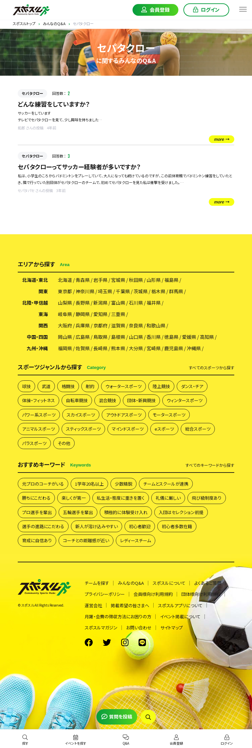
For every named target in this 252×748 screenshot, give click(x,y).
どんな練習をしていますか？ (54, 104)
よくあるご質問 (208, 583)
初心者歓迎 (140, 526)
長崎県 (100, 348)
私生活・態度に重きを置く (121, 498)
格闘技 (68, 386)
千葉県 (123, 291)
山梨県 (65, 302)
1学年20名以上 (89, 484)
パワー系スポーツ (39, 415)
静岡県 (83, 314)
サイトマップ (171, 627)
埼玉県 (105, 291)
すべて (211, 368)
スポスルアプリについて (180, 605)
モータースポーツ (169, 415)
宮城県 (118, 279)
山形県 (154, 279)
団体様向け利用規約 (201, 594)
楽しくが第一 (74, 498)
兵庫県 (83, 325)
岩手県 (100, 279)
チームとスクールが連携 (165, 484)
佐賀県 (83, 348)
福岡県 (65, 348)
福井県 (154, 302)
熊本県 (118, 348)
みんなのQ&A (131, 583)
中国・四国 (37, 336)
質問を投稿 (116, 716)
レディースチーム (135, 540)
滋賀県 (118, 325)
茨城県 (141, 291)
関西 (43, 325)
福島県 (171, 279)
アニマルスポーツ (38, 429)
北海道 (65, 279)
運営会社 (93, 605)
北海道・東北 (35, 279)
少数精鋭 (123, 484)
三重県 (118, 314)
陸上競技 (161, 386)
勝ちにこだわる (36, 498)
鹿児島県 (173, 348)
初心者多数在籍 (177, 526)
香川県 (154, 336)
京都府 (100, 325)
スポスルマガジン (101, 627)
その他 (64, 443)
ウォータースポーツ (123, 386)
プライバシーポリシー (105, 594)
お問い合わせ (139, 627)
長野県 (83, 302)
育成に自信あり (37, 540)
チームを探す (97, 583)
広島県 (83, 336)
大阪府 (65, 325)
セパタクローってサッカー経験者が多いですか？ (79, 166)
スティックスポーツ (83, 429)
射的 (90, 386)
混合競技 (107, 400)
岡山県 (65, 336)
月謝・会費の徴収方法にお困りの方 (118, 616)
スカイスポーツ (81, 415)
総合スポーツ (198, 429)
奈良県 (136, 325)
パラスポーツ (34, 443)
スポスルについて (169, 583)
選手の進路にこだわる (43, 526)
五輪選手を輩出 (78, 512)
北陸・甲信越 (35, 302)
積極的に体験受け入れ (126, 512)
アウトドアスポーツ (124, 415)
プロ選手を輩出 (37, 512)
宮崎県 (154, 348)
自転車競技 (77, 400)
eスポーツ (164, 429)
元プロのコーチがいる (43, 484)
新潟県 (100, 302)
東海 (43, 314)
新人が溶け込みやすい (96, 526)
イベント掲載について (180, 616)
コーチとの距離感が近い (86, 540)
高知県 (207, 336)
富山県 (118, 302)
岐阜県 (65, 314)
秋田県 (136, 279)
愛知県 (100, 314)
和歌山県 (156, 325)
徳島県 (171, 336)
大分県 (136, 348)
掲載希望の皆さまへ (130, 605)
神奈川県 (85, 291)
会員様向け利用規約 (153, 594)
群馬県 (176, 291)
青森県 (83, 279)
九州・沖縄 (37, 348)
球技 (26, 386)
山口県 (136, 336)
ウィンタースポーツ (184, 400)
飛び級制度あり (207, 498)
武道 (46, 386)
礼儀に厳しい (168, 498)
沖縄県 (194, 348)
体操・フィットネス (38, 400)
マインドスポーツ (128, 429)
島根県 (118, 336)
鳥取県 (100, 336)
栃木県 (158, 291)
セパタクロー (32, 93)
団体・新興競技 (141, 400)
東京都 (65, 291)
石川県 (136, 302)
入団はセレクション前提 (181, 512)
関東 (43, 291)
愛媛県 (189, 336)
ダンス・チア (192, 386)
